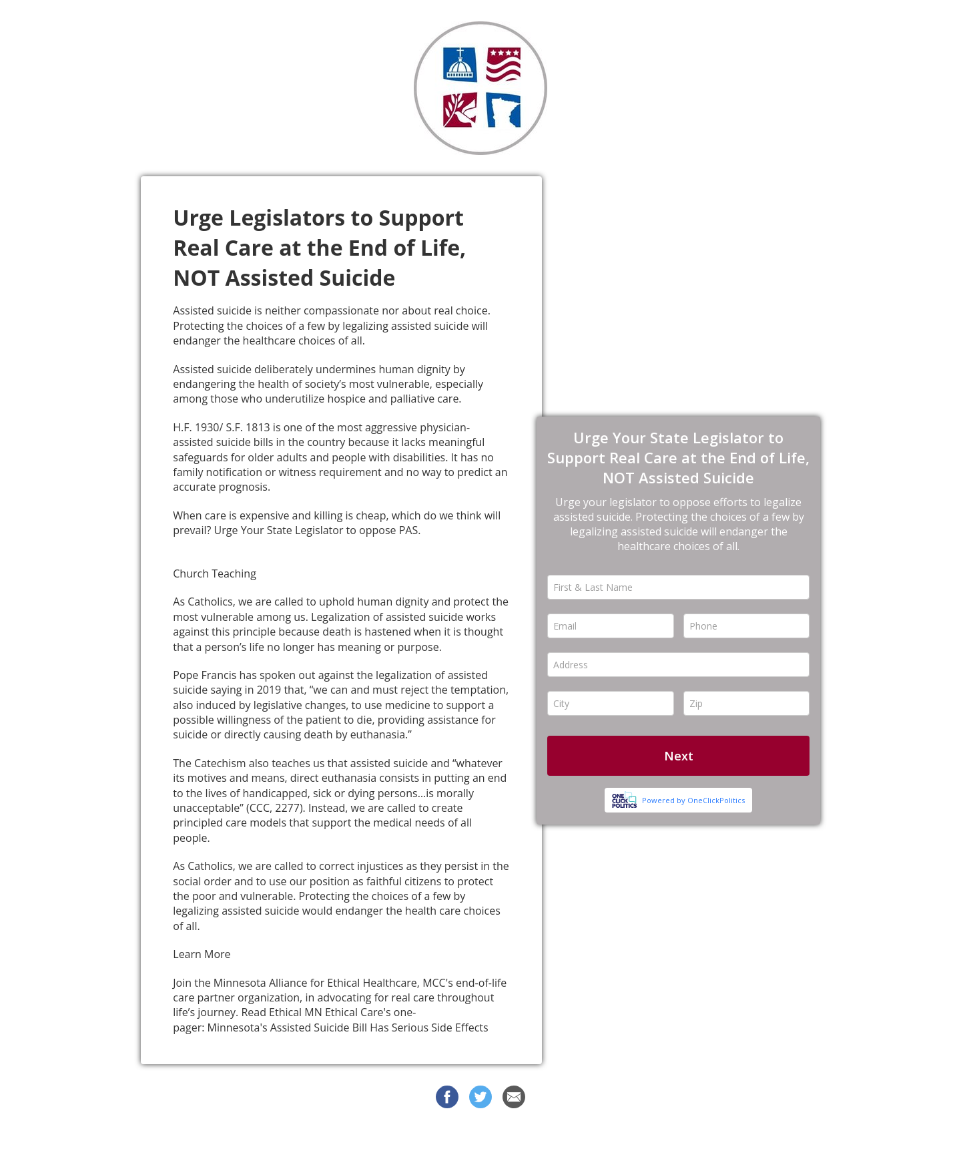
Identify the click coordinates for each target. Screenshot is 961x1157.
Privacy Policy (596, 1136)
